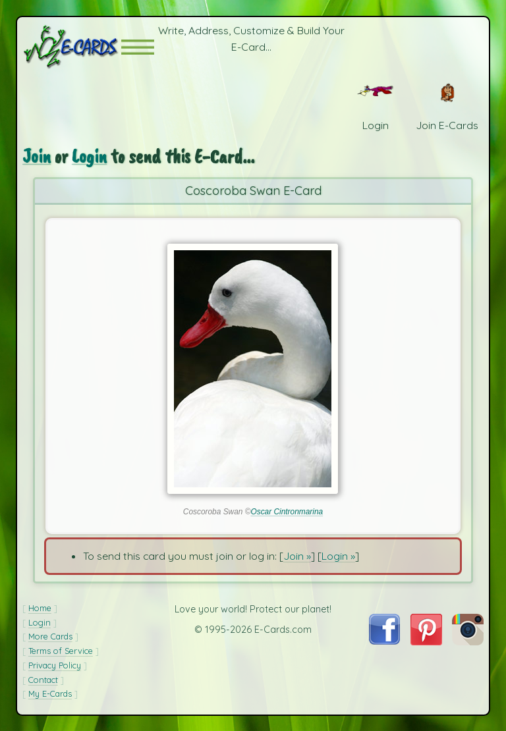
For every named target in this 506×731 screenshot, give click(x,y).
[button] (137, 47)
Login (89, 156)
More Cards (50, 636)
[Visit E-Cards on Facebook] (384, 640)
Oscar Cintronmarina (286, 511)
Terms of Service (60, 650)
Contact (43, 679)
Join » (297, 555)
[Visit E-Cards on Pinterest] (426, 641)
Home (39, 608)
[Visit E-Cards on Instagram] (468, 641)
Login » (338, 555)
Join (36, 156)
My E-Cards (50, 693)
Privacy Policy (54, 665)
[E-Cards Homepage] (71, 47)
